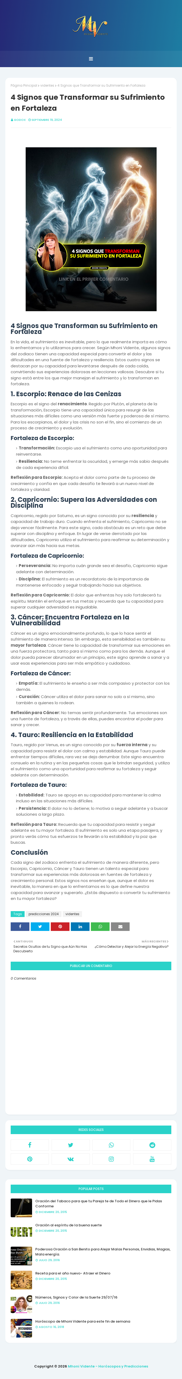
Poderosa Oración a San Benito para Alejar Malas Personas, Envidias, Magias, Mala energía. (103, 1252)
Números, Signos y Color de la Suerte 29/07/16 (76, 1297)
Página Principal (24, 85)
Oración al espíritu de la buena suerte (68, 1225)
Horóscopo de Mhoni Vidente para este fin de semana (82, 1321)
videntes (47, 85)
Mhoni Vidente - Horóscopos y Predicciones (108, 1366)
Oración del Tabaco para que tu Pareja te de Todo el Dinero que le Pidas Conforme (98, 1204)
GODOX (20, 120)
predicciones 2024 (44, 914)
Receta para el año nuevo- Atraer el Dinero (72, 1273)
